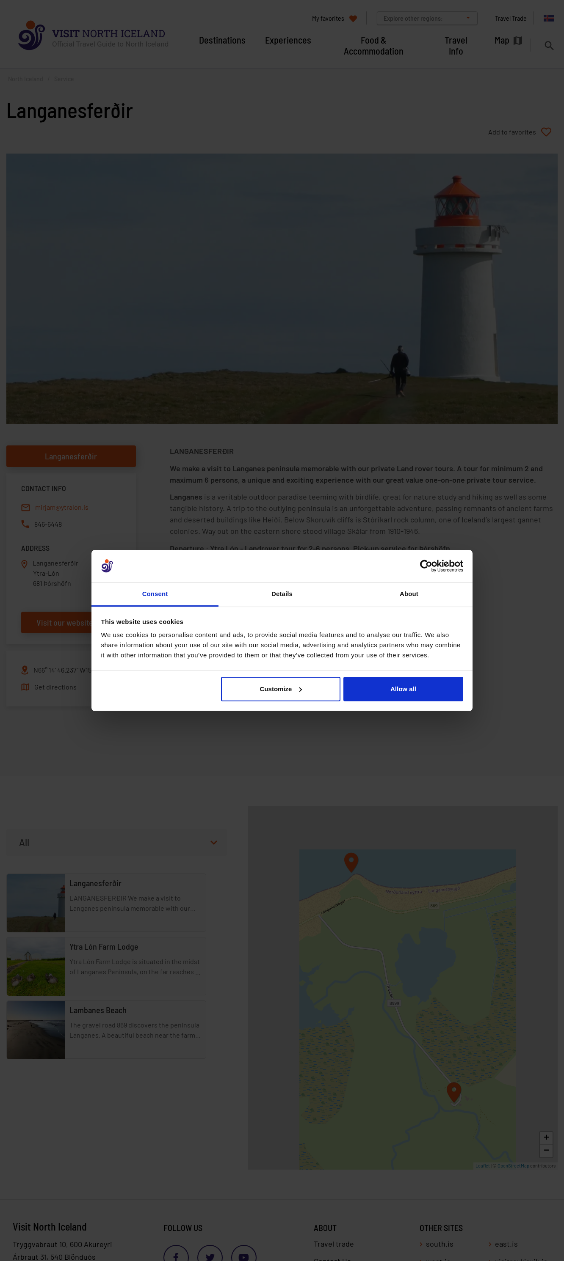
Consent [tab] (155, 593)
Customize (281, 688)
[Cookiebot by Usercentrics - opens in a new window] (426, 566)
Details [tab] (282, 593)
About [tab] (409, 593)
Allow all (403, 688)
